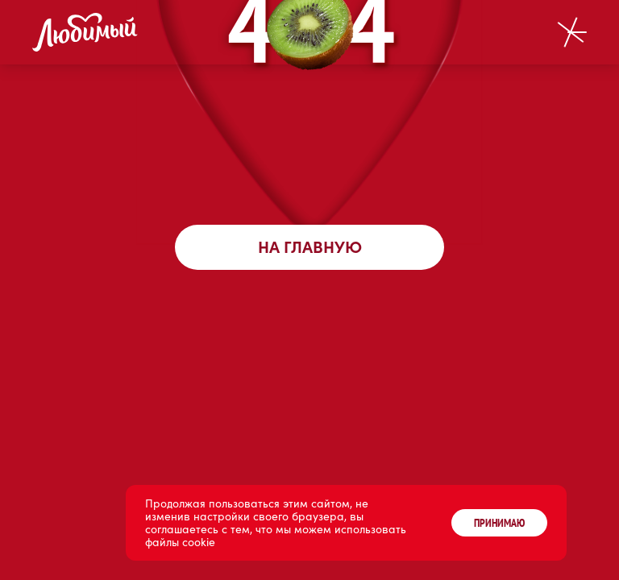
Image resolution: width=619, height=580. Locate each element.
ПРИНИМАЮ (499, 523)
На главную (310, 247)
